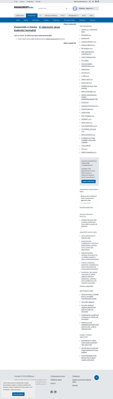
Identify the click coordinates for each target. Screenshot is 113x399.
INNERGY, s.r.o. (86, 119)
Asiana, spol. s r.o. (87, 79)
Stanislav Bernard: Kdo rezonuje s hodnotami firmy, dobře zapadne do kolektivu (89, 223)
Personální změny (69, 20)
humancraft (85, 38)
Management (32, 15)
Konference (35, 20)
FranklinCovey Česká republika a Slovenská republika (88, 140)
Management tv (73, 15)
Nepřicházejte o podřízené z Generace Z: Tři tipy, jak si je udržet (90, 317)
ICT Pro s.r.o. (85, 73)
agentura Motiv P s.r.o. (88, 42)
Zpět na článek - (33, 35)
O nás (16, 1)
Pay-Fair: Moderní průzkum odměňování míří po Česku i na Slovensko (88, 308)
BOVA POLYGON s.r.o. (88, 135)
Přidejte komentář (52, 39)
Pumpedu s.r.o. (86, 35)
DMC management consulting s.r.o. (87, 53)
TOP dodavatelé (86, 26)
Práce (91, 15)
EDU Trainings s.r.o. (87, 116)
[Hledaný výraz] (51, 8)
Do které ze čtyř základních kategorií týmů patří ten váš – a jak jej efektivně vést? (90, 326)
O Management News (58, 376)
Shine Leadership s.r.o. (88, 91)
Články (26, 20)
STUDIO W (84, 102)
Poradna (46, 20)
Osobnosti (82, 20)
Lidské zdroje (20, 15)
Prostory (92, 20)
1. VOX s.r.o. (85, 76)
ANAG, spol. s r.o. (86, 123)
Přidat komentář (70, 24)
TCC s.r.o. (84, 149)
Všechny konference (86, 207)
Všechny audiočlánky (86, 286)
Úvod (17, 20)
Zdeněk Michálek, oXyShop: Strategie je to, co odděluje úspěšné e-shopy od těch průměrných (90, 256)
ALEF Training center (88, 57)
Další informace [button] (15, 389)
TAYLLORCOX (86, 146)
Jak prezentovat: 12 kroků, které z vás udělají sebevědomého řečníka (90, 296)
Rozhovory (56, 20)
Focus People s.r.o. (87, 109)
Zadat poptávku (88, 181)
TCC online (85, 61)
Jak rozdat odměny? (87, 302)
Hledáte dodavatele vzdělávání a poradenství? (89, 163)
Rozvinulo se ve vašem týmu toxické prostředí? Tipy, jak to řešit (89, 343)
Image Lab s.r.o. (86, 83)
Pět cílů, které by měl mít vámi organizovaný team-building (89, 350)
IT (40, 15)
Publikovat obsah (56, 380)
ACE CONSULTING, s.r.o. (89, 126)
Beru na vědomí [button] (18, 394)
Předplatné (30, 1)
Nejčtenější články (86, 291)
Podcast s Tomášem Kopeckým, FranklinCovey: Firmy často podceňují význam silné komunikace (90, 266)
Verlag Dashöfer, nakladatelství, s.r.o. (88, 65)
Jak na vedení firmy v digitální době (88, 237)
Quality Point (85, 112)
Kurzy (84, 15)
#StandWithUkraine (80, 2)
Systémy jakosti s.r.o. (88, 45)
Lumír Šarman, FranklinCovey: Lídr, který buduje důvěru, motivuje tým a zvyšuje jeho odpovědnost (89, 245)
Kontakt (38, 1)
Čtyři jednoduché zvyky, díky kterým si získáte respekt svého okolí (89, 358)
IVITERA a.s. (30, 376)
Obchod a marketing (51, 15)
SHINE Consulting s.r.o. (88, 152)
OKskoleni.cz (85, 69)
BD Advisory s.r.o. (87, 48)
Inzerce (22, 1)
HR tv (63, 15)
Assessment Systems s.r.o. (89, 106)
